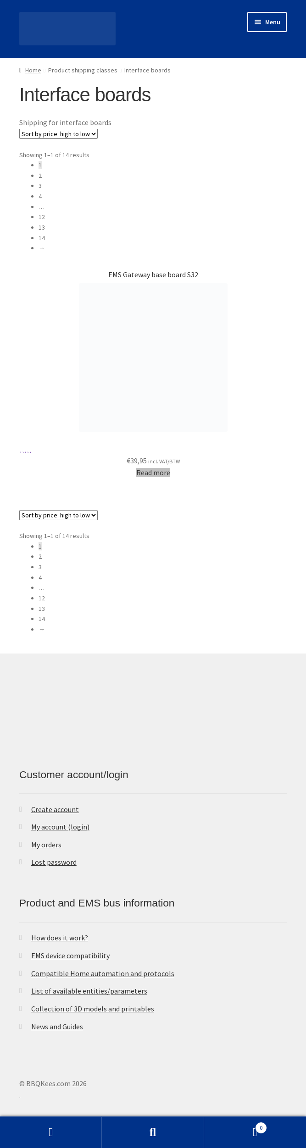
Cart (235, 1126)
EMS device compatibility (70, 955)
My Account (51, 1132)
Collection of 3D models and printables (92, 1008)
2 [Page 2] (40, 175)
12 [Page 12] (42, 217)
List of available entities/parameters (89, 990)
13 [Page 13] (42, 227)
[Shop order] (58, 134)
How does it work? (59, 937)
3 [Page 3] (40, 185)
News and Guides (57, 1026)
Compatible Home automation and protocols (102, 973)
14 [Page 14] (42, 238)
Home (33, 70)
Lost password (54, 862)
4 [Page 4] (40, 196)
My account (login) (60, 826)
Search (153, 1132)
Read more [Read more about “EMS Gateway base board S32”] (153, 472)
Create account (55, 809)
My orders (46, 844)
